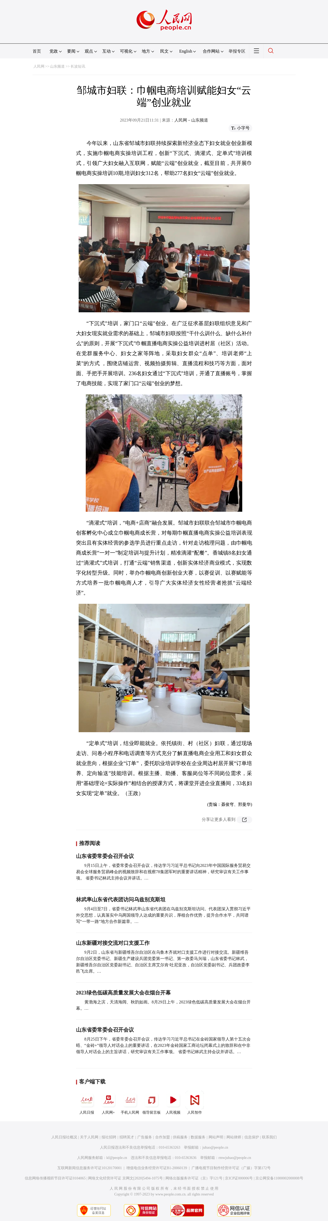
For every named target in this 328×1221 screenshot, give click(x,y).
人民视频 (173, 1102)
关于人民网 (89, 1137)
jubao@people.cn (215, 1147)
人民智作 (194, 1102)
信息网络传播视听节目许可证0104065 (55, 1178)
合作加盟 (162, 1137)
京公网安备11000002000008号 (279, 1178)
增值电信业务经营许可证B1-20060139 (156, 1168)
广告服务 (144, 1137)
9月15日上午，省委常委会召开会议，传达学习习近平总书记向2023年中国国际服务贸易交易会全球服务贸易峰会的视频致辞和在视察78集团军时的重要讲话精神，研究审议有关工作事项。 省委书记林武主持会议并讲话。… (163, 871)
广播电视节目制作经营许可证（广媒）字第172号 (231, 1168)
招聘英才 (126, 1137)
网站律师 (233, 1137)
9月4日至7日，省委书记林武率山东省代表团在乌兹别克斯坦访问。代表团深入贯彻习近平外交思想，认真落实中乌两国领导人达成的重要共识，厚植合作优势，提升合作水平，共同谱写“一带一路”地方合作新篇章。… (163, 915)
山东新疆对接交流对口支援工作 (113, 943)
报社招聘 (109, 1137)
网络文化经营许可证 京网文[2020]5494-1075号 (125, 1178)
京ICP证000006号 (239, 1178)
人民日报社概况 (64, 1137)
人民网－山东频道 (191, 120)
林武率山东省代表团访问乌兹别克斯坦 (120, 899)
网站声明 (216, 1137)
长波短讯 (77, 66)
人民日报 (87, 1102)
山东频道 (57, 66)
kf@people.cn (117, 1158)
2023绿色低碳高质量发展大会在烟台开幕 (123, 993)
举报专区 (237, 51)
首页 (37, 51)
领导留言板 (151, 1102)
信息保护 (251, 1137)
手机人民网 (130, 1102)
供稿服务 (180, 1137)
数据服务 (198, 1137)
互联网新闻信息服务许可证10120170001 (89, 1168)
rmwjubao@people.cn (235, 1158)
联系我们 (269, 1137)
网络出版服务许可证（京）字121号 (194, 1178)
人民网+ (108, 1102)
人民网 (38, 66)
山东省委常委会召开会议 (105, 856)
